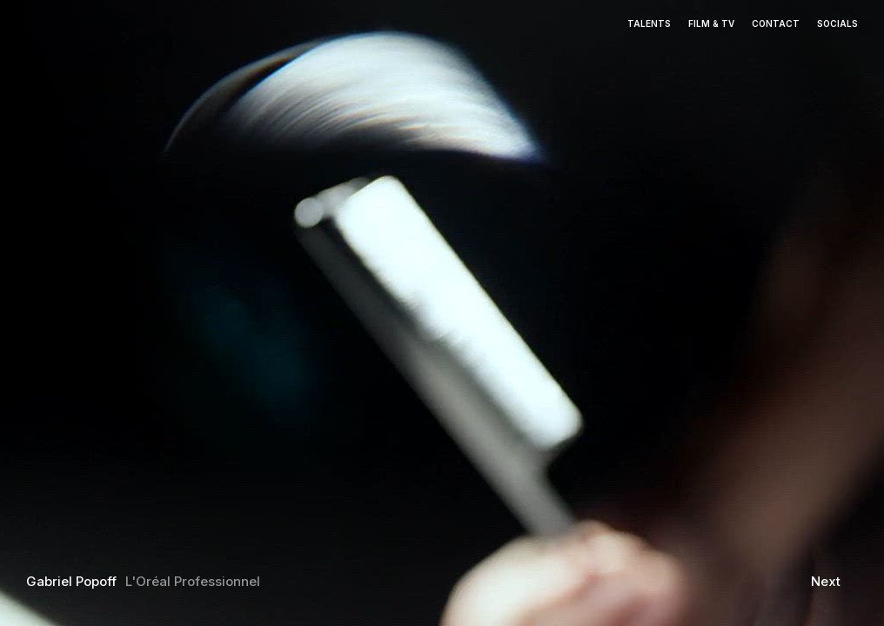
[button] (110, 297)
